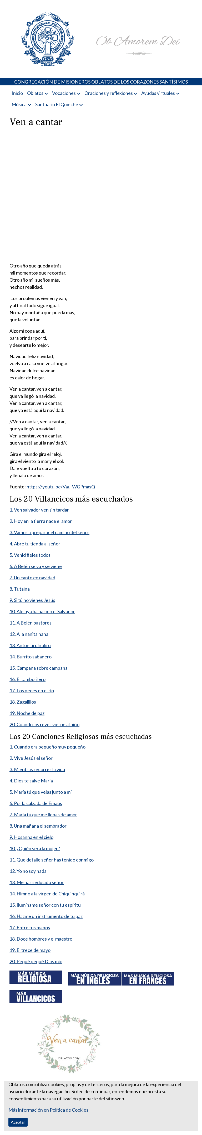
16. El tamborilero (27, 679)
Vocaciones (64, 93)
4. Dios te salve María (31, 780)
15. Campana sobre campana (38, 668)
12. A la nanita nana (28, 634)
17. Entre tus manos (29, 927)
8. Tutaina (19, 589)
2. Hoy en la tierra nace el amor (40, 521)
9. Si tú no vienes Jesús (32, 600)
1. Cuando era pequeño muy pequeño (47, 747)
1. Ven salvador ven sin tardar (39, 510)
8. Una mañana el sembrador (38, 826)
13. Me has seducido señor (36, 882)
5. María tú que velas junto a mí (40, 792)
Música (19, 104)
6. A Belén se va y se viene (35, 566)
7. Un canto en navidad (32, 577)
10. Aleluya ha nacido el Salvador (42, 611)
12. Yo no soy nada (28, 871)
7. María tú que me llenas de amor (43, 814)
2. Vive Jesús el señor (31, 758)
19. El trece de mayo (29, 950)
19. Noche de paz (26, 713)
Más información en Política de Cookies (48, 1110)
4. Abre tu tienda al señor (34, 543)
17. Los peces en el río (31, 690)
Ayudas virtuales (158, 93)
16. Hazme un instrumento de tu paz (46, 916)
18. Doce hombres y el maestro (40, 939)
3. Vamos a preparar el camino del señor (49, 532)
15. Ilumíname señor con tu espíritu (45, 905)
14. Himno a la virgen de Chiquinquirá (47, 893)
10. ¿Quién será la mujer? (34, 848)
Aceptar (18, 1121)
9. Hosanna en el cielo (31, 837)
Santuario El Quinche (56, 104)
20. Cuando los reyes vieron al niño (44, 724)
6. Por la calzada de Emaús (35, 803)
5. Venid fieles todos (29, 555)
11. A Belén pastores (30, 623)
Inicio (17, 93)
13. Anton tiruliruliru (30, 645)
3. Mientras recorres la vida (37, 769)
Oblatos (35, 93)
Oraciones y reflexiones (108, 93)
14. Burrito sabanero (30, 656)
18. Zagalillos (22, 702)
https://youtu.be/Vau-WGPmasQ (61, 486)
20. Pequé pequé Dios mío (35, 961)
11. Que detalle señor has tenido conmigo (51, 860)
